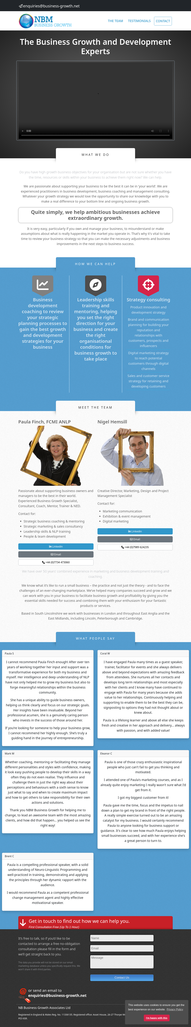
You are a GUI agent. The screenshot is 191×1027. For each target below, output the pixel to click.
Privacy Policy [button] (175, 1009)
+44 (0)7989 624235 (135, 547)
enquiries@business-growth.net (51, 6)
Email (56, 554)
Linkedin (56, 546)
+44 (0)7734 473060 (56, 562)
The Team (115, 21)
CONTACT (163, 21)
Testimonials (139, 21)
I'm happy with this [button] (156, 1018)
